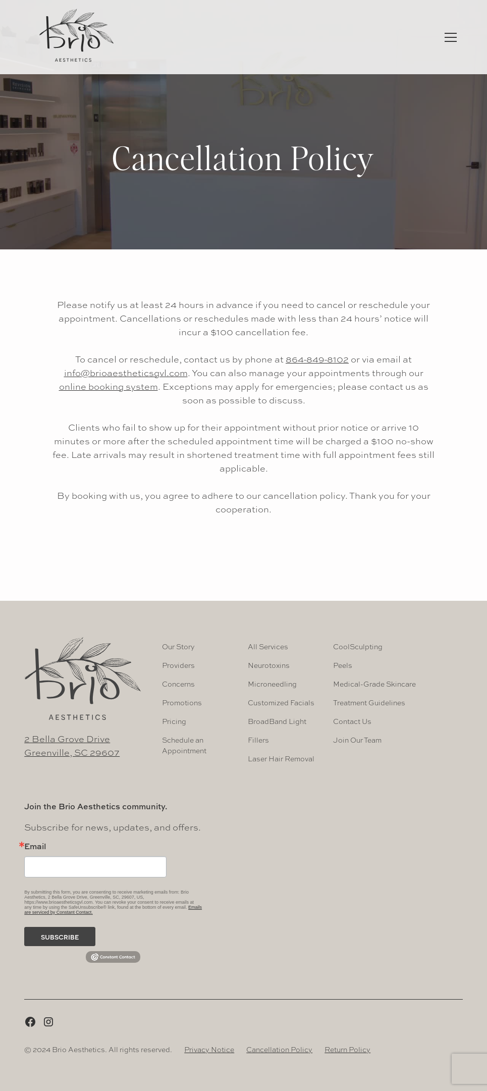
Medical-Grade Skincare (374, 684)
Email (35, 846)
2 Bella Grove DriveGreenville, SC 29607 (72, 745)
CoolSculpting (358, 646)
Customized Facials (281, 702)
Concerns (178, 684)
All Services (268, 646)
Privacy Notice (209, 1049)
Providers (178, 665)
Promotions (182, 702)
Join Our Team (357, 740)
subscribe (60, 936)
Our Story (178, 646)
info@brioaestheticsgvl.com (126, 372)
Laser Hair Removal (281, 758)
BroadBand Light (277, 721)
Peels (342, 665)
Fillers (258, 740)
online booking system (108, 386)
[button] (451, 37)
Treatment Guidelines (369, 702)
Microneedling (272, 684)
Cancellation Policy (279, 1049)
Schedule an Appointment (184, 745)
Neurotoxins (269, 665)
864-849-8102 (317, 359)
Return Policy (347, 1049)
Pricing (174, 721)
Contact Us (352, 721)
